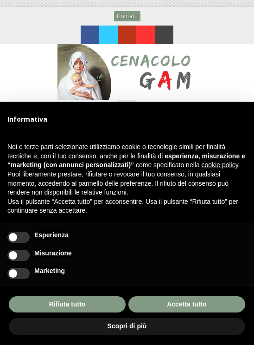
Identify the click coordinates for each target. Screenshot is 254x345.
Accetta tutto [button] (187, 304)
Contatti (127, 16)
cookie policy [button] (220, 165)
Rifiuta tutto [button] (67, 304)
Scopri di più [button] (127, 326)
